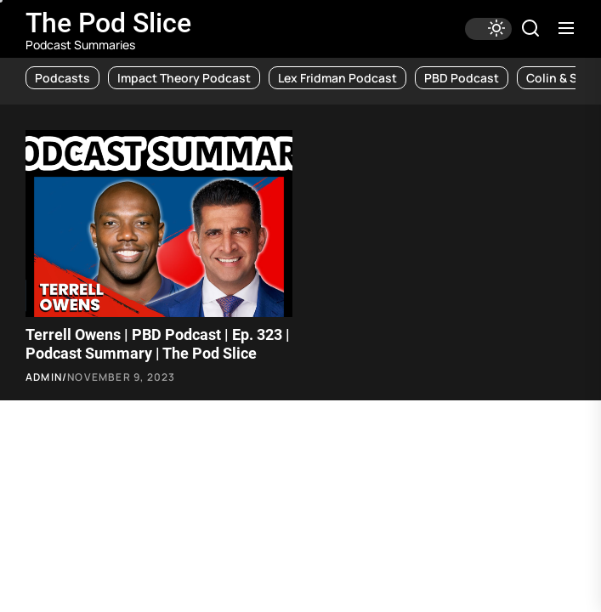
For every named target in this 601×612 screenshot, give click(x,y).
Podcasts (62, 78)
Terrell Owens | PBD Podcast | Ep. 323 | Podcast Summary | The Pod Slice (158, 344)
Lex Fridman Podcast (337, 78)
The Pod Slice (108, 23)
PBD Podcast (461, 78)
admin (44, 377)
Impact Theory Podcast (184, 78)
